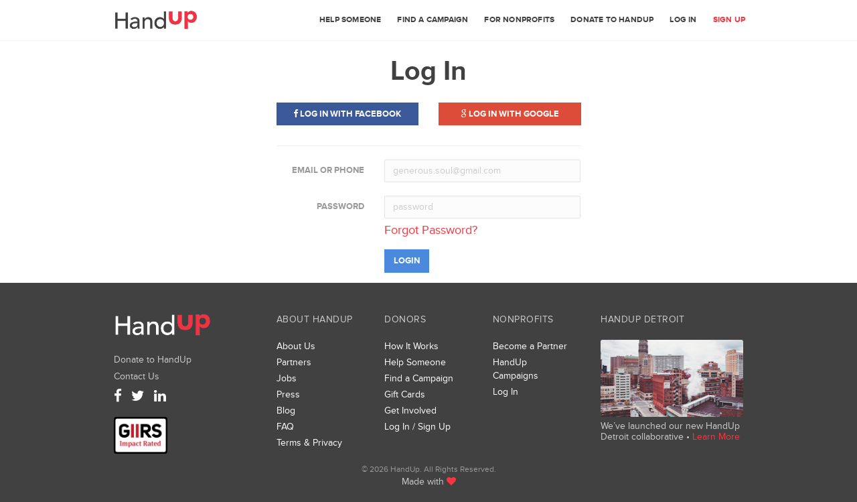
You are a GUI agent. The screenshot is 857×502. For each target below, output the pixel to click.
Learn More (716, 436)
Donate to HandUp (611, 20)
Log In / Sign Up (417, 426)
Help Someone (350, 20)
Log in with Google (510, 114)
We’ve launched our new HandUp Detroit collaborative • (670, 431)
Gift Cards (404, 394)
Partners (294, 362)
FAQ (285, 426)
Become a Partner (530, 346)
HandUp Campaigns (515, 369)
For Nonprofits (519, 20)
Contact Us (136, 376)
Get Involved (410, 410)
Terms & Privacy (309, 442)
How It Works (411, 346)
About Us (296, 346)
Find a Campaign (432, 20)
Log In (683, 20)
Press (288, 394)
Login (407, 260)
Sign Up (729, 20)
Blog (286, 410)
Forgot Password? (430, 230)
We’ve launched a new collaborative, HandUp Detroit (672, 378)
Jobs (287, 378)
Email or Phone (328, 170)
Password (340, 206)
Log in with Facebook (347, 114)
